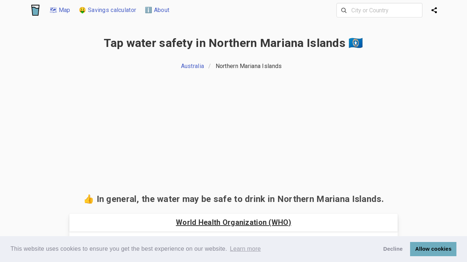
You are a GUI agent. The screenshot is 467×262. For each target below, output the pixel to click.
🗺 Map (60, 10)
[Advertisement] (233, 134)
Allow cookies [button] (433, 249)
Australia (192, 66)
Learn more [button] (245, 249)
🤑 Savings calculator (107, 10)
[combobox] (379, 10)
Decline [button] (393, 249)
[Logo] (35, 10)
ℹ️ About (157, 10)
